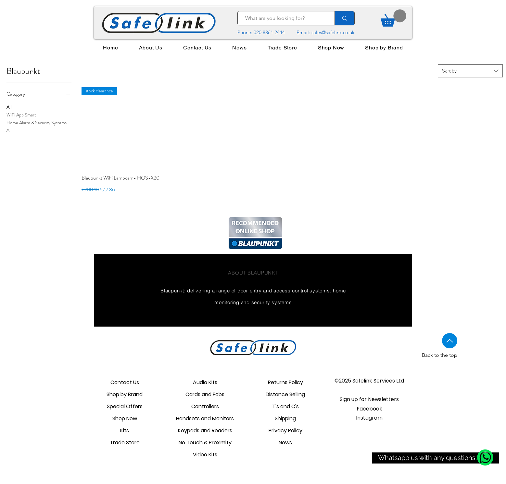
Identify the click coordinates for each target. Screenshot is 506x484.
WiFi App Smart (21, 114)
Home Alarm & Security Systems (36, 122)
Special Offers (125, 406)
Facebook (369, 408)
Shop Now (124, 418)
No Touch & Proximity (205, 442)
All (8, 106)
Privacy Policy (285, 430)
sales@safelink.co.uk (332, 32)
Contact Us (124, 382)
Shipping (285, 418)
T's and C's (285, 406)
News (285, 442)
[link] (393, 18)
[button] (369, 399)
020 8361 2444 (269, 32)
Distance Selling (285, 394)
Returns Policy (285, 382)
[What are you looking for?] (283, 18)
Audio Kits (205, 382)
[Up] (449, 340)
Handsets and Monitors (205, 418)
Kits (124, 430)
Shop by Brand (125, 394)
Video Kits (205, 454)
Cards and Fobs (204, 394)
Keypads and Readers (205, 430)
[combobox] (470, 70)
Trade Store (125, 442)
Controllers (205, 406)
